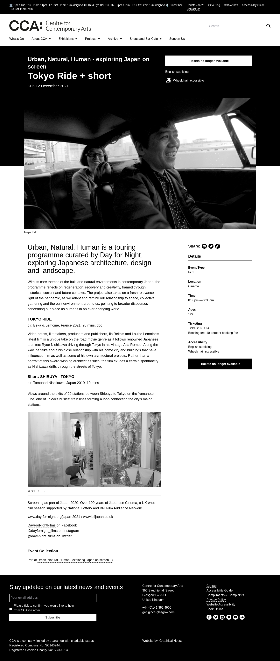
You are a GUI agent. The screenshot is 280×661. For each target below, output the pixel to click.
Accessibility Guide (253, 5)
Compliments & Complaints (225, 595)
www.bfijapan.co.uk (98, 517)
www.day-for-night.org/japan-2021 (54, 517)
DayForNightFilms (42, 525)
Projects (92, 38)
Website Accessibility (220, 604)
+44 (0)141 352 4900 (156, 607)
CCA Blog (214, 5)
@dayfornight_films (43, 531)
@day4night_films (41, 536)
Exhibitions (68, 38)
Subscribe (52, 617)
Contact (211, 585)
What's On (16, 38)
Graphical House (171, 640)
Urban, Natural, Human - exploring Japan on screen (75, 560)
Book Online (214, 609)
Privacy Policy (216, 599)
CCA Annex (231, 5)
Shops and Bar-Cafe (146, 38)
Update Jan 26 (195, 5)
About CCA (41, 38)
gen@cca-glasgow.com (158, 612)
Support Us (177, 38)
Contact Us (193, 8)
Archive (115, 38)
